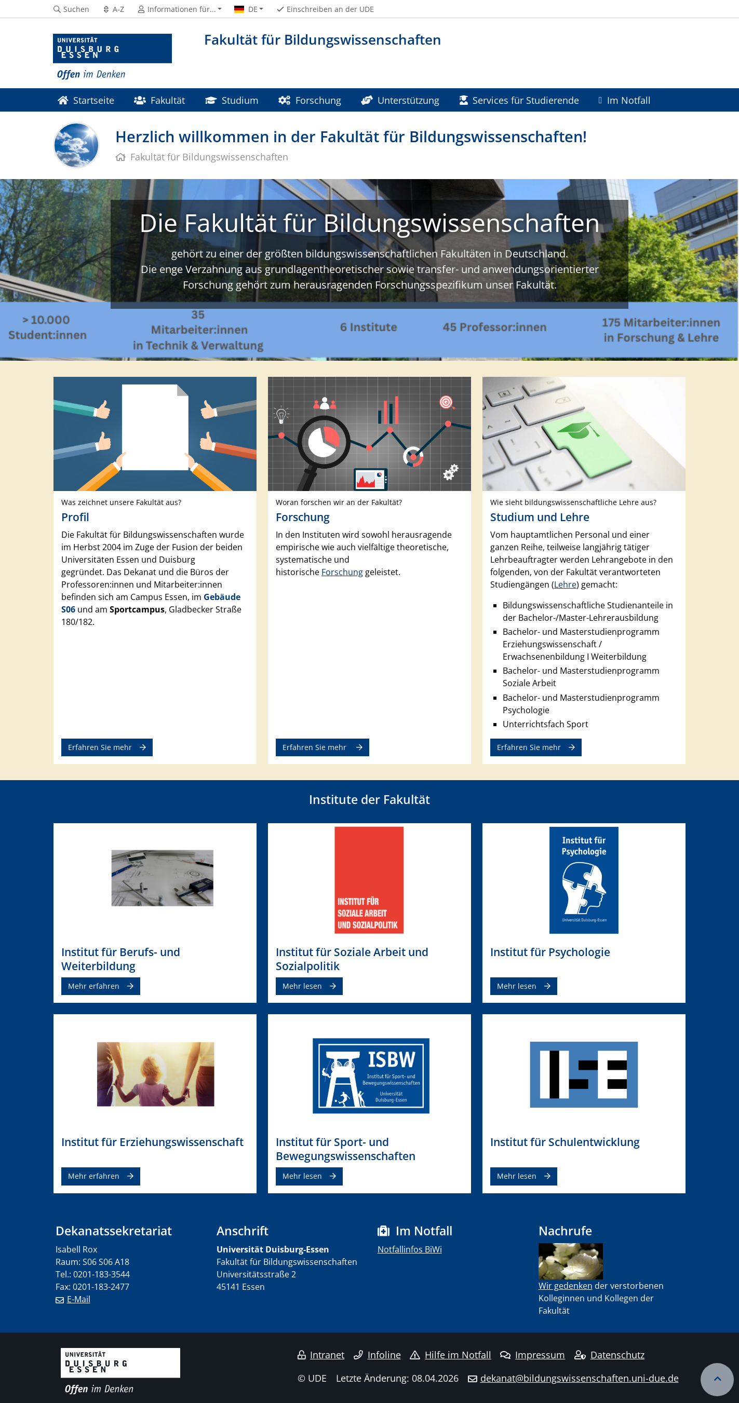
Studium (232, 99)
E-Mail (78, 1299)
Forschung (309, 99)
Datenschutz (609, 1354)
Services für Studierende (519, 99)
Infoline (377, 1354)
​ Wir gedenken (566, 1285)
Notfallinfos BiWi (410, 1249)
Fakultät (159, 99)
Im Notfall (625, 99)
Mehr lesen (302, 986)
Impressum (532, 1354)
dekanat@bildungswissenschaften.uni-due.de (579, 1378)
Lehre (565, 584)
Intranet (321, 1354)
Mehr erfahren (93, 986)
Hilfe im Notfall (450, 1354)
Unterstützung (400, 99)
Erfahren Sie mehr (100, 747)
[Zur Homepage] (112, 57)
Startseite (86, 99)
